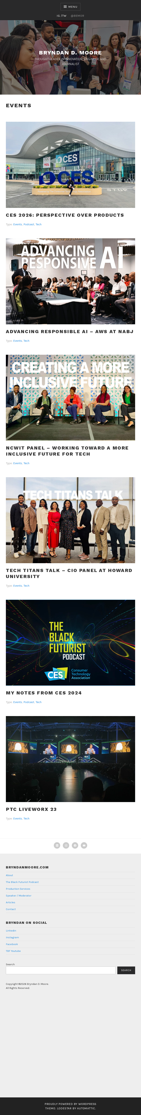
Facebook (12, 944)
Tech (38, 224)
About (9, 875)
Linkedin (11, 930)
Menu (72, 6)
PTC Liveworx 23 (31, 809)
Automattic (86, 1108)
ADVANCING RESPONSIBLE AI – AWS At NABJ (70, 331)
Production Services (18, 888)
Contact (11, 909)
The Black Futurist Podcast (22, 882)
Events (17, 224)
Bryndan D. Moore (70, 52)
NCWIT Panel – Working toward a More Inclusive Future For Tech (67, 451)
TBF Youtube (13, 951)
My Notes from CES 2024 (44, 693)
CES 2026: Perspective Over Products (65, 215)
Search (10, 964)
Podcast (29, 224)
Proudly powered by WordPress (70, 1104)
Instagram (12, 937)
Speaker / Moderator (18, 895)
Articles (10, 902)
